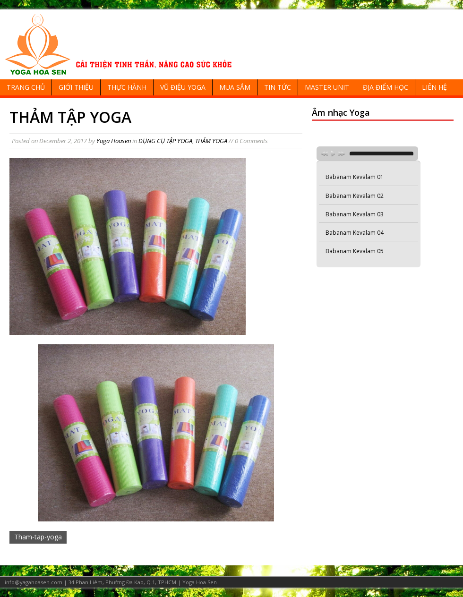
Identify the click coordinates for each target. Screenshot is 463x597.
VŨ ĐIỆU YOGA (183, 87)
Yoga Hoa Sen (199, 582)
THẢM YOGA (211, 140)
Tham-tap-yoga (38, 536)
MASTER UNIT (327, 87)
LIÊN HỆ (434, 87)
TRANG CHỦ (26, 87)
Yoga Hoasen (113, 140)
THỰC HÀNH (126, 87)
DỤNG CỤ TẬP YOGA (165, 140)
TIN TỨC (277, 87)
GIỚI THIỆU (76, 87)
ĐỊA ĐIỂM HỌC (385, 87)
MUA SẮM (234, 87)
